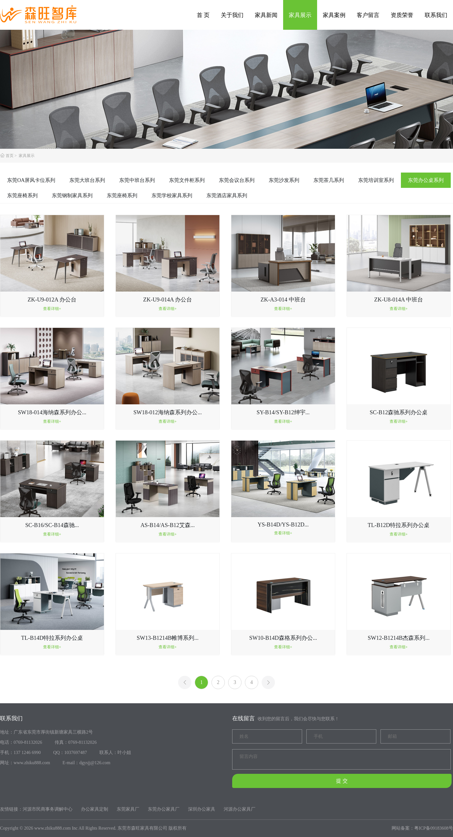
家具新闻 (266, 15)
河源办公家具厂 (239, 809)
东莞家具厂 (128, 809)
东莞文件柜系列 (187, 180)
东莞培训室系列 (376, 180)
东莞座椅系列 (22, 195)
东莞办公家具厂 (164, 809)
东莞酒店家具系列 (226, 195)
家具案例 (334, 15)
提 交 (342, 781)
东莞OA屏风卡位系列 (31, 180)
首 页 (203, 15)
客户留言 (368, 15)
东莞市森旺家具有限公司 (142, 828)
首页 (10, 156)
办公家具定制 (94, 809)
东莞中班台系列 (137, 180)
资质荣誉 (402, 15)
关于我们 (232, 15)
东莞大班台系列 (87, 180)
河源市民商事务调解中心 (47, 809)
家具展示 (300, 15)
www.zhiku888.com (52, 828)
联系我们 (436, 15)
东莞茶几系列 (328, 180)
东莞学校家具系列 (171, 195)
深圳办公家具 (201, 809)
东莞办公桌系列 (426, 180)
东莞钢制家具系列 (72, 195)
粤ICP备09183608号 (433, 828)
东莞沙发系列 (284, 180)
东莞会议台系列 (237, 180)
